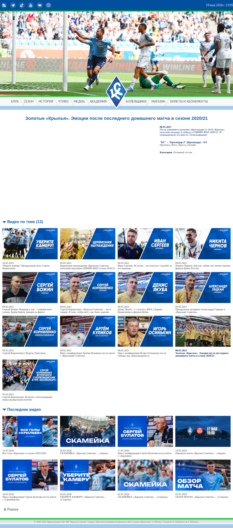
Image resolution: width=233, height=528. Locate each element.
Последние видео (24, 409)
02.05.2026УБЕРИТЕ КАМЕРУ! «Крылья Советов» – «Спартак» (83, 497)
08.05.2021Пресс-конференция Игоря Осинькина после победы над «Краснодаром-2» (142, 353)
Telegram (13, 5)
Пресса (182, 145)
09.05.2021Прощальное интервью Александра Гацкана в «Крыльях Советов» (200, 309)
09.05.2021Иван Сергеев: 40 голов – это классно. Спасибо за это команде (145, 266)
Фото (174, 145)
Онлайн (191, 145)
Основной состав (182, 152)
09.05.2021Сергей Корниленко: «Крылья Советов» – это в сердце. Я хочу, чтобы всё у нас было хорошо (85, 309)
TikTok (22, 5)
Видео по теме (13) (25, 222)
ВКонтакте (40, 5)
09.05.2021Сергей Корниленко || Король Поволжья (23, 351)
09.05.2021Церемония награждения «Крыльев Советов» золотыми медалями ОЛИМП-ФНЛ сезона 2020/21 (87, 266)
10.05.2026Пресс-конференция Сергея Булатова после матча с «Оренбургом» (29, 497)
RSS (4, 5)
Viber (49, 5)
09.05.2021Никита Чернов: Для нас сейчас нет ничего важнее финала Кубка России (202, 266)
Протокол (165, 145)
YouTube (31, 5)
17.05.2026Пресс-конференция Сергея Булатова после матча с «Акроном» (145, 453)
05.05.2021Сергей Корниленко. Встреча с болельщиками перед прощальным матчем (27, 397)
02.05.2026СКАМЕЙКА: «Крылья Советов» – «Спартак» (143, 495)
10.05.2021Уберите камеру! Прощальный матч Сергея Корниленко (25, 266)
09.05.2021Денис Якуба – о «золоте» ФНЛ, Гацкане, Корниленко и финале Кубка (140, 309)
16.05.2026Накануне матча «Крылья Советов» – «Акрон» (200, 452)
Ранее (12, 509)
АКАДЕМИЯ (98, 101)
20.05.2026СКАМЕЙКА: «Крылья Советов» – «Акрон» (84, 452)
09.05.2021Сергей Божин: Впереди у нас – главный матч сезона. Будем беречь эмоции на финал (27, 309)
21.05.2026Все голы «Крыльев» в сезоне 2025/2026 (24, 452)
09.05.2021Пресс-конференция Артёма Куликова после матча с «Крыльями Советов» (87, 353)
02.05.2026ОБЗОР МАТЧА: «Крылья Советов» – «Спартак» (202, 495)
